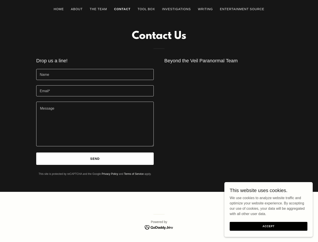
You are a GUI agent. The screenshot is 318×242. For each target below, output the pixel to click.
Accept (268, 226)
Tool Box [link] (146, 9)
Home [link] (59, 9)
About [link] (77, 9)
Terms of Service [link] (134, 173)
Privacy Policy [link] (110, 173)
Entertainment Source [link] (242, 9)
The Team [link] (98, 9)
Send (95, 158)
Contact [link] (122, 9)
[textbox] (95, 74)
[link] (159, 227)
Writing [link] (205, 9)
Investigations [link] (176, 9)
